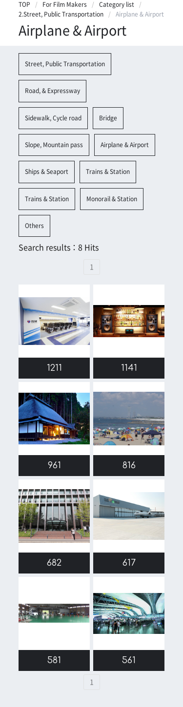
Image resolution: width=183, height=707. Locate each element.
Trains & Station (108, 171)
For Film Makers (64, 4)
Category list (116, 4)
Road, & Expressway (52, 91)
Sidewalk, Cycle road (53, 118)
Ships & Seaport (46, 171)
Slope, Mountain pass (54, 145)
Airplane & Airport (125, 145)
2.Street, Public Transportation (61, 14)
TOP (24, 4)
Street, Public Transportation (65, 64)
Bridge (108, 118)
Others (34, 226)
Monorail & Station (111, 199)
